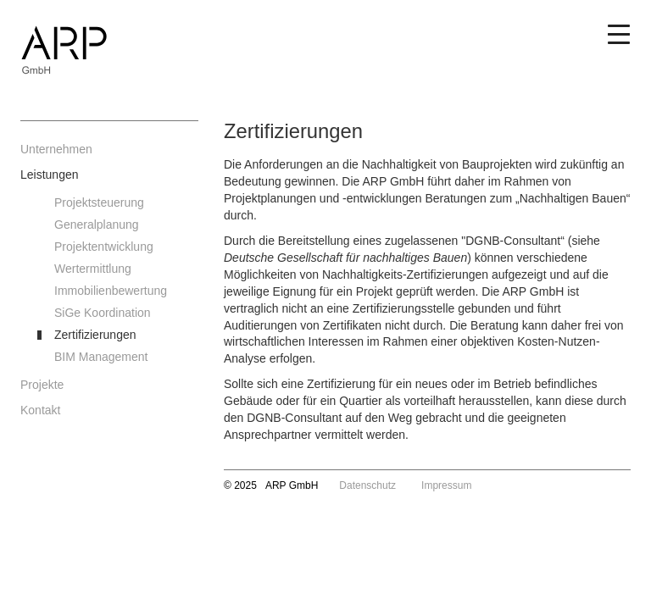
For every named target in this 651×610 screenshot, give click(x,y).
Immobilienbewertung (110, 290)
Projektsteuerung (99, 202)
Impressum (446, 485)
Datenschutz (367, 485)
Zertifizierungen (95, 334)
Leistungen (49, 174)
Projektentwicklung (103, 246)
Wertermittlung (92, 268)
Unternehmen (56, 149)
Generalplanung (96, 224)
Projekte (42, 384)
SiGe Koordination (102, 312)
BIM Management (101, 356)
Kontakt (40, 410)
